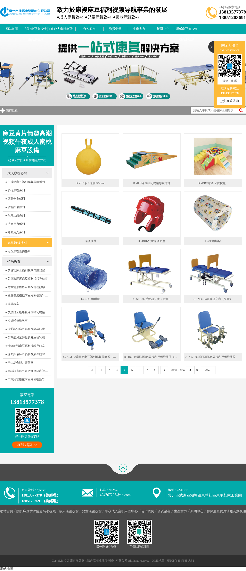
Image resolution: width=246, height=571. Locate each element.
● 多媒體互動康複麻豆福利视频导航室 (28, 312)
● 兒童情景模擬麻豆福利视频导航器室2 (28, 295)
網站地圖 (6, 568)
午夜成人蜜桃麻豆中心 (61, 30)
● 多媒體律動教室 (16, 320)
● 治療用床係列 (15, 223)
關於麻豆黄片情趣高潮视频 (36, 30)
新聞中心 (163, 28)
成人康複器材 (17, 173)
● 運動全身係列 (15, 198)
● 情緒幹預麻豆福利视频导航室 (25, 345)
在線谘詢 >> (27, 445)
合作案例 (89, 28)
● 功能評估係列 (15, 207)
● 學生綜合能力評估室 (19, 362)
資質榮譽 (115, 28)
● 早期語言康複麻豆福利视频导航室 (28, 379)
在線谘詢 (233, 100)
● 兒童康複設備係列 (18, 251)
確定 (207, 370)
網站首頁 (12, 28)
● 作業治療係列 (15, 215)
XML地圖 (158, 560)
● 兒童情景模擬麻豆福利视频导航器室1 (28, 287)
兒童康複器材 (17, 242)
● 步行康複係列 (15, 190)
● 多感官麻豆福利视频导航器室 (25, 270)
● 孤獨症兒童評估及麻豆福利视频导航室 (28, 337)
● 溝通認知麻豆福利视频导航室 (25, 329)
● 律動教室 (12, 303)
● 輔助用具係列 (15, 232)
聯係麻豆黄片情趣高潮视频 (186, 30)
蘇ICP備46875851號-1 (180, 560)
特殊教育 (13, 261)
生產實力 (139, 28)
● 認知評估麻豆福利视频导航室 (25, 354)
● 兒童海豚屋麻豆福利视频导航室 (26, 278)
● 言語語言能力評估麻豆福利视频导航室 (28, 371)
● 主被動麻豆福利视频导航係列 (25, 182)
